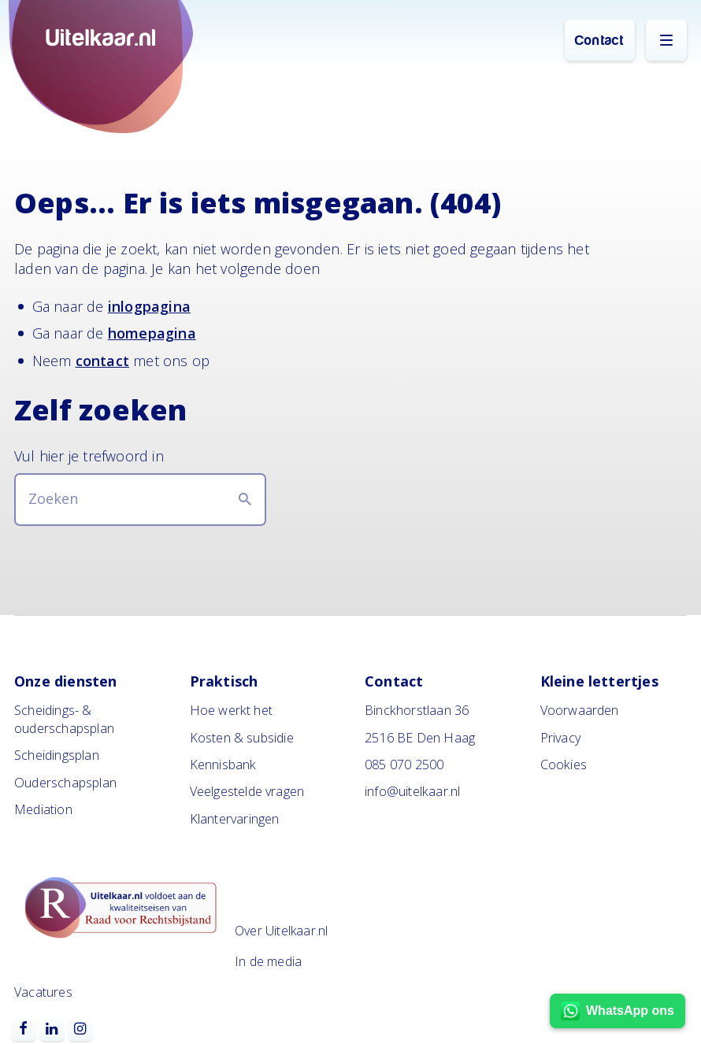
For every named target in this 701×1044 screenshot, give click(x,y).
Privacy (560, 737)
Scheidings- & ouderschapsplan (64, 719)
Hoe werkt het (231, 710)
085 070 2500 (404, 764)
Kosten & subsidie (242, 737)
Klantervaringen (235, 818)
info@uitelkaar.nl (412, 791)
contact (102, 360)
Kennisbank (223, 764)
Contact (599, 40)
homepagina (152, 333)
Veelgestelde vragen (247, 791)
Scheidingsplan (56, 755)
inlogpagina (149, 306)
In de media (268, 961)
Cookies (563, 764)
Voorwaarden (579, 710)
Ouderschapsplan (65, 782)
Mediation (43, 809)
